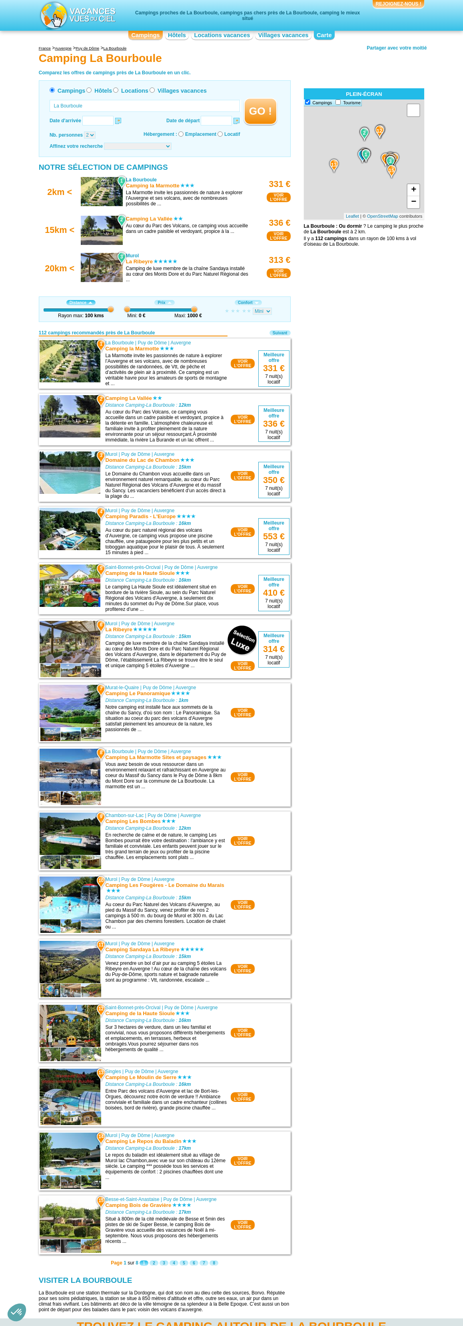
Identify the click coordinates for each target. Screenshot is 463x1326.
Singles (113, 1071)
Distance (81, 302)
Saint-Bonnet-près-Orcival (132, 567)
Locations (134, 90)
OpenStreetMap (382, 216)
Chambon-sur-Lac (124, 815)
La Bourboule (119, 343)
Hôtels (177, 35)
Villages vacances (283, 35)
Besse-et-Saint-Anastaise (132, 1199)
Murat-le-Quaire (122, 687)
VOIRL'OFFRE (278, 197)
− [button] (413, 202)
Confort (248, 302)
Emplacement (200, 134)
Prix (164, 302)
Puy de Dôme (152, 343)
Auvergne (180, 343)
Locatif (232, 134)
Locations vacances (222, 35)
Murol (111, 454)
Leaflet (352, 216)
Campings (145, 35)
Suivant (280, 333)
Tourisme (352, 102)
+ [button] (413, 190)
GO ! (260, 111)
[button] (16, 1312)
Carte (324, 35)
